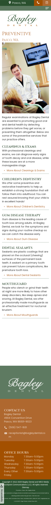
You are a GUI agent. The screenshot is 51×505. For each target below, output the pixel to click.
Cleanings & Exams (19, 147)
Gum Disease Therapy (21, 215)
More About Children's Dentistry (26, 206)
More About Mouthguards (22, 315)
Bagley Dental (28, 482)
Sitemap (25, 487)
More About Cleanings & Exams (26, 170)
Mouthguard (14, 284)
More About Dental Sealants (24, 275)
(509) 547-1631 (18, 430)
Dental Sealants (17, 248)
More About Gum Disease (22, 239)
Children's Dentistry (21, 179)
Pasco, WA (17, 3)
